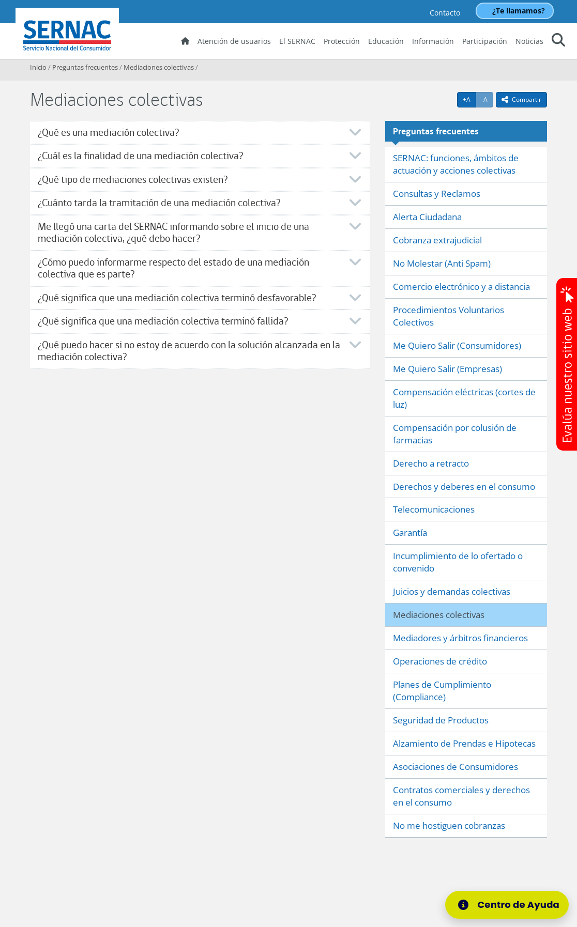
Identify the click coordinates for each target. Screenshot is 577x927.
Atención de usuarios (234, 41)
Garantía (410, 532)
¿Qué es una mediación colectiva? (108, 132)
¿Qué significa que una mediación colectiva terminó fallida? (163, 321)
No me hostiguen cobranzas (449, 825)
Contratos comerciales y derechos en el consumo (461, 796)
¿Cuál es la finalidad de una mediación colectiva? (140, 156)
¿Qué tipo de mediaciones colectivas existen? (132, 180)
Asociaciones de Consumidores (455, 766)
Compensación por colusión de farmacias (455, 434)
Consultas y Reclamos (436, 193)
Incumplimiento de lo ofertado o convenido (458, 562)
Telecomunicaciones (434, 509)
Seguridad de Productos (441, 720)
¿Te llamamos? (518, 11)
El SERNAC (297, 41)
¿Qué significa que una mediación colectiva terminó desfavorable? (177, 298)
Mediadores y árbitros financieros (460, 638)
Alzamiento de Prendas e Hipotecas (464, 743)
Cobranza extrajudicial (437, 240)
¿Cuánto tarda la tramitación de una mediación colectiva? (159, 203)
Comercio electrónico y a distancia (461, 286)
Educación (386, 41)
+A (469, 99)
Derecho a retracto (431, 463)
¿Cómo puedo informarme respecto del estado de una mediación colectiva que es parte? (173, 268)
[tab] (200, 132)
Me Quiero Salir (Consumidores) (457, 345)
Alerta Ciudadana (427, 217)
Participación (484, 41)
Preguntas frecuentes (85, 67)
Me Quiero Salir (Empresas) (447, 369)
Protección (342, 41)
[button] (558, 41)
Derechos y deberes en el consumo (464, 486)
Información (433, 41)
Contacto (445, 13)
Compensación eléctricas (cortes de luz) (464, 398)
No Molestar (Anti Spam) (442, 263)
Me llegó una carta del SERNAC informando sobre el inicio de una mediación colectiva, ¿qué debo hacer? (173, 233)
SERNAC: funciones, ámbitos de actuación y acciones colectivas (456, 164)
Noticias (529, 41)
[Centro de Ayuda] (507, 905)
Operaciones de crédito (440, 661)
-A (487, 99)
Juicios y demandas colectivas (451, 591)
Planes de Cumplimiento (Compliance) (442, 690)
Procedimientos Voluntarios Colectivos (448, 316)
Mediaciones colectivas (159, 67)
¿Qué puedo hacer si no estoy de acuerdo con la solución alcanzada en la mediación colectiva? (189, 351)
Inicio (38, 67)
